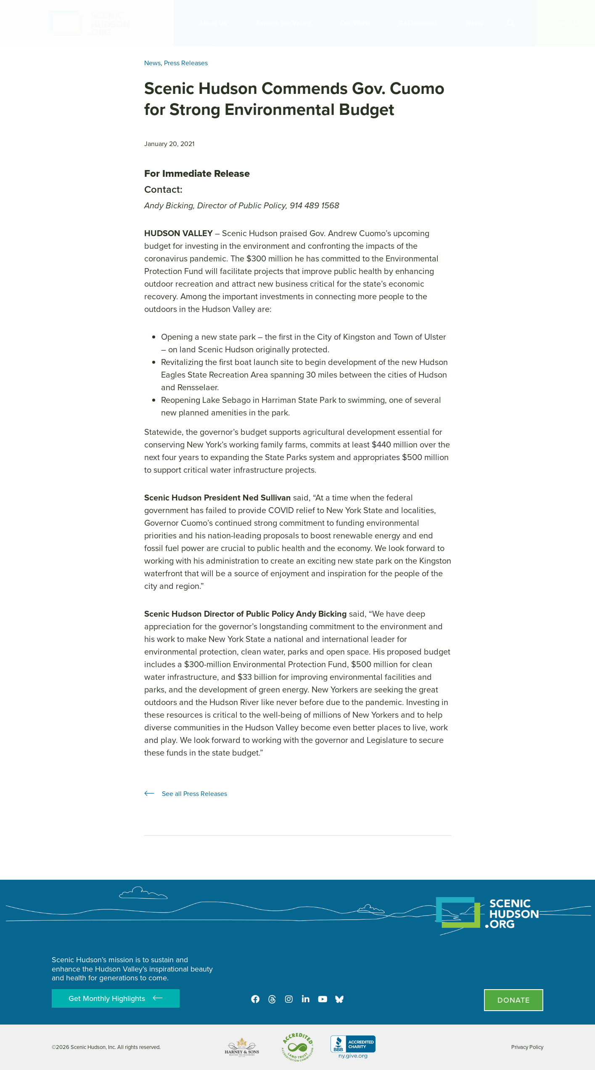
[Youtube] (322, 999)
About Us (215, 23)
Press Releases (186, 63)
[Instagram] (289, 999)
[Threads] (272, 999)
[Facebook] (255, 999)
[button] (511, 23)
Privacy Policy (527, 1047)
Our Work (356, 23)
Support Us (565, 23)
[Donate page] (513, 1000)
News (476, 23)
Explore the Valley (286, 23)
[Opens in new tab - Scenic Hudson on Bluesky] (339, 999)
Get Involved (420, 23)
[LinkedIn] (305, 999)
